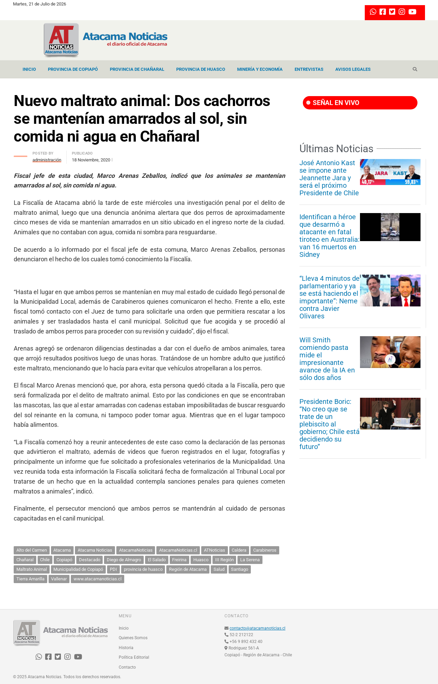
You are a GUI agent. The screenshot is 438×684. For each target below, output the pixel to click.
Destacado (89, 559)
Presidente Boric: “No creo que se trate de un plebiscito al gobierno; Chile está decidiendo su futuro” (329, 424)
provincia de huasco (143, 569)
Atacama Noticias (95, 550)
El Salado (157, 559)
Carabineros (264, 550)
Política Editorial (134, 657)
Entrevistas (309, 69)
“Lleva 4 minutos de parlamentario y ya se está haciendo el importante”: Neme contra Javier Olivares (329, 297)
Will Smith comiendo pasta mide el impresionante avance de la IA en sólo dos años (327, 358)
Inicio (29, 69)
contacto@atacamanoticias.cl (257, 628)
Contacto (127, 667)
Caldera (239, 550)
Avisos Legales (353, 69)
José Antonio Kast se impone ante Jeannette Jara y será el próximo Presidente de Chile (329, 178)
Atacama (62, 550)
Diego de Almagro (124, 559)
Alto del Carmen (31, 550)
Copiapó (64, 559)
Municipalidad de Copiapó (78, 569)
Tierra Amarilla (30, 578)
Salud (219, 569)
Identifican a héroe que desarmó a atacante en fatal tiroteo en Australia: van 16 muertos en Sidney (329, 235)
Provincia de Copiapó (73, 69)
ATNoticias (214, 550)
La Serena (250, 559)
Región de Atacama (188, 569)
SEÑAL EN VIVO (332, 103)
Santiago (239, 569)
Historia (126, 647)
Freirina (179, 559)
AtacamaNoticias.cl (178, 550)
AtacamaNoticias (136, 550)
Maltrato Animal (31, 569)
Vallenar (59, 578)
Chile (45, 559)
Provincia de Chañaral (137, 69)
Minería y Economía (260, 69)
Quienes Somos (133, 637)
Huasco (200, 559)
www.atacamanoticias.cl (97, 578)
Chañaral (25, 559)
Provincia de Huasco (200, 69)
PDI (113, 569)
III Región (224, 559)
